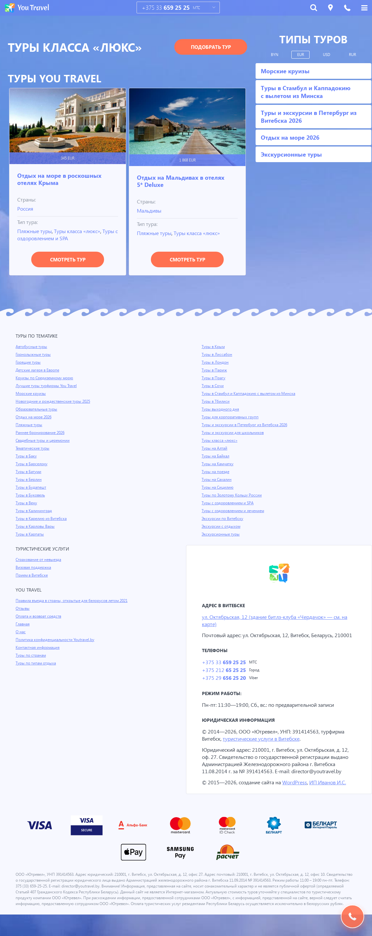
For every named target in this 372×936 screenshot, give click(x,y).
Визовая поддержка (34, 567)
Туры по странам (31, 655)
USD (326, 54)
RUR (352, 54)
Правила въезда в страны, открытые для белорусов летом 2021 (74, 600)
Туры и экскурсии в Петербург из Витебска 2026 (246, 425)
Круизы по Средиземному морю (45, 378)
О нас (21, 632)
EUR (300, 54)
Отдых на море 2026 (34, 417)
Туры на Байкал (216, 456)
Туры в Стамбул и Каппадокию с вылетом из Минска (250, 393)
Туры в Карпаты (30, 534)
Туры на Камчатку (218, 464)
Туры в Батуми (29, 471)
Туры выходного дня (220, 409)
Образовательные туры (37, 409)
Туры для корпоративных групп (230, 417)
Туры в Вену (27, 503)
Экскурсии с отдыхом (221, 526)
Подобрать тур (211, 47)
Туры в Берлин (29, 479)
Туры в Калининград (34, 511)
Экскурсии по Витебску (223, 518)
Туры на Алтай (215, 448)
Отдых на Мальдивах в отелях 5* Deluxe (180, 181)
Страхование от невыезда (39, 559)
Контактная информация (38, 647)
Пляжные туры (35, 231)
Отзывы (23, 608)
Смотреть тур (68, 259)
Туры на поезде (216, 471)
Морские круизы (31, 393)
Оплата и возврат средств (40, 616)
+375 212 (223, 678)
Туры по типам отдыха (36, 663)
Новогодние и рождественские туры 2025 (54, 401)
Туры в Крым (214, 346)
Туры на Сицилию (218, 487)
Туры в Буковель (31, 495)
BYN (274, 54)
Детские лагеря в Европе (38, 370)
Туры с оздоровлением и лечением (234, 511)
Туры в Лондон (215, 362)
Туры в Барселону (32, 464)
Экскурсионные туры (221, 534)
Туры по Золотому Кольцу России (232, 495)
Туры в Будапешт (31, 487)
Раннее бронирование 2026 (41, 432)
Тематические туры (33, 448)
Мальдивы (150, 210)
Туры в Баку (27, 456)
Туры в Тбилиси (216, 401)
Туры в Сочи (213, 386)
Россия (26, 208)
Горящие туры (29, 362)
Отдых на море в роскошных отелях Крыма (59, 179)
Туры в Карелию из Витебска (42, 518)
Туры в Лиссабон (217, 354)
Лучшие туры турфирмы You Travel (47, 386)
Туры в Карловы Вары (36, 526)
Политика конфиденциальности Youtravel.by (56, 639)
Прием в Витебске (32, 575)
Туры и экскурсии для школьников (233, 432)
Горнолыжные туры (34, 354)
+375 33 (165, 7)
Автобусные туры (32, 346)
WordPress (296, 798)
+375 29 (223, 686)
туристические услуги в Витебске (264, 747)
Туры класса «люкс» (80, 231)
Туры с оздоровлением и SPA (53, 238)
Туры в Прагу (214, 378)
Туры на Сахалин (217, 479)
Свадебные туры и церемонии (43, 440)
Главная (23, 624)
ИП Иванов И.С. (330, 798)
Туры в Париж (214, 370)
